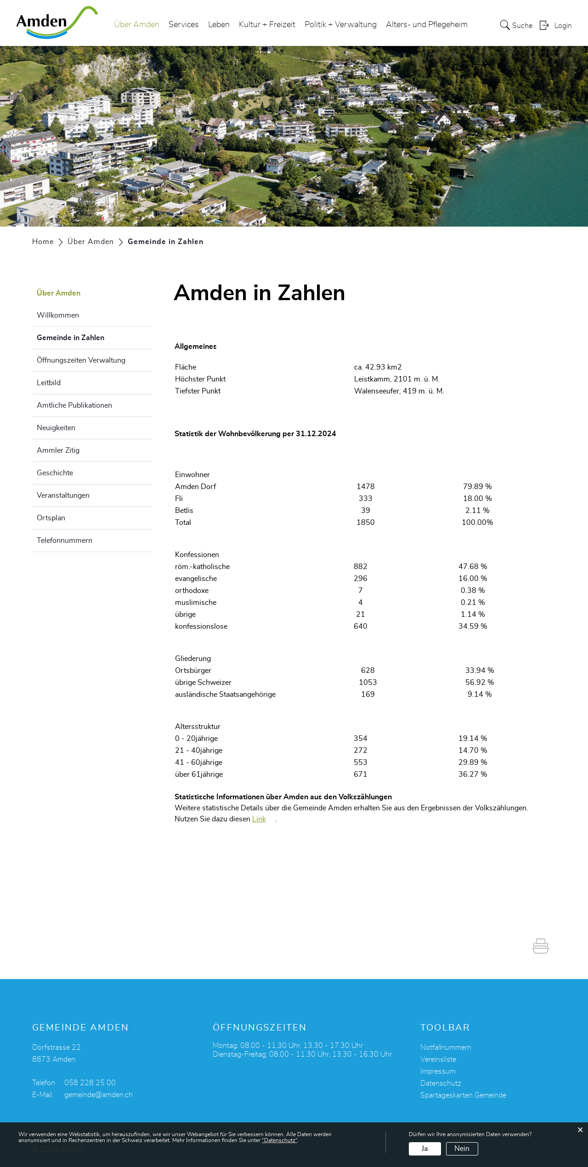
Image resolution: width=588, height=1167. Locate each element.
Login (563, 25)
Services (184, 25)
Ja (425, 1148)
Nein (461, 1148)
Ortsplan (51, 518)
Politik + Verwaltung (341, 25)
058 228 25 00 (90, 1083)
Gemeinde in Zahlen (93, 336)
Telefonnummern (64, 540)
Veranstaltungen (63, 495)
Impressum (438, 1071)
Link (259, 819)
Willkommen (58, 315)
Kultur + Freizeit (267, 25)
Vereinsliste (438, 1059)
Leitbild (49, 383)
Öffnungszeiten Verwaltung (81, 360)
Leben (219, 25)
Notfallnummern (445, 1047)
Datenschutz (440, 1083)
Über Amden (136, 25)
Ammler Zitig (58, 450)
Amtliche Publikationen (74, 405)
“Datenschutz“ (279, 1140)
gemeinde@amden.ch (98, 1095)
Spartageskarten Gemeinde (463, 1095)
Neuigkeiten (56, 428)
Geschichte (55, 473)
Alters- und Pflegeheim (427, 25)
